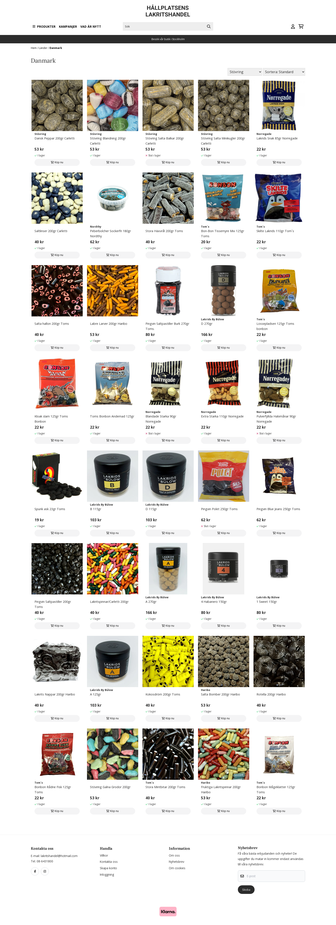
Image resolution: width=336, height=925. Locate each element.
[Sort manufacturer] (245, 72)
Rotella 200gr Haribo (271, 694)
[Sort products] (284, 72)
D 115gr (151, 509)
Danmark (56, 48)
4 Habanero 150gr (214, 602)
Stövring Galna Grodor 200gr (110, 787)
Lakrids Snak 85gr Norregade (277, 138)
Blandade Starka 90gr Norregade (161, 418)
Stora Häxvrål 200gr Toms (164, 231)
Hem (34, 48)
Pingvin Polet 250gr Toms (219, 509)
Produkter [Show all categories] (44, 26)
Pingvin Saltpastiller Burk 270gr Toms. (167, 326)
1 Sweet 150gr (266, 602)
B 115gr (95, 509)
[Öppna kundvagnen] (301, 26)
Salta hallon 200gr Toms (51, 324)
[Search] (209, 26)
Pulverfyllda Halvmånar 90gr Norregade (276, 418)
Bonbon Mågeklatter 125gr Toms (275, 789)
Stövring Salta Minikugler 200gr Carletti (223, 140)
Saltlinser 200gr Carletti (50, 231)
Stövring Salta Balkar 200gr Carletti (165, 140)
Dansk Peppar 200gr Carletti (54, 138)
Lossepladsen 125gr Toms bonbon (275, 326)
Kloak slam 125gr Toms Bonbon (51, 418)
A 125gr (95, 694)
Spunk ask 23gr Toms (49, 509)
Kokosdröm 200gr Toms (163, 694)
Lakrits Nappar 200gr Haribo (54, 694)
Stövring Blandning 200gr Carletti (108, 140)
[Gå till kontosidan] (293, 26)
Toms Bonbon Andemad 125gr (112, 416)
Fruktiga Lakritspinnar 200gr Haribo (221, 789)
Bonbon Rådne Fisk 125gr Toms (52, 789)
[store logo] (168, 10)
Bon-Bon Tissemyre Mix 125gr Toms (222, 233)
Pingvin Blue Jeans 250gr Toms (278, 509)
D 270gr (206, 324)
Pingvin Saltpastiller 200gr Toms (52, 604)
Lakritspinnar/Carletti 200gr (109, 602)
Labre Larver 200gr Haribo (108, 324)
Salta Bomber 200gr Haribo (220, 694)
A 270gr (151, 602)
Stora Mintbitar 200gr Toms (165, 787)
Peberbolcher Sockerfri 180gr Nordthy (110, 233)
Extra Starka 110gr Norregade (222, 416)
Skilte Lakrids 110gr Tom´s (275, 231)
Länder (43, 48)
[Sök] (168, 26)
